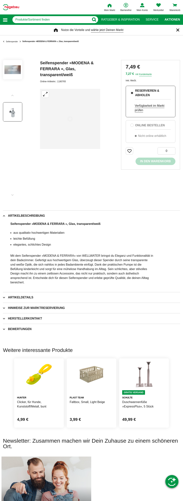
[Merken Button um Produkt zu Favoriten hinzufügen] (129, 151)
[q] (51, 19)
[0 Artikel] (166, 151)
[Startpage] (11, 7)
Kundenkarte (145, 74)
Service (152, 19)
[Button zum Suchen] (94, 19)
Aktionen (172, 19)
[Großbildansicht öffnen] (70, 119)
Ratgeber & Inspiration (120, 19)
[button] (5, 19)
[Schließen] (178, 30)
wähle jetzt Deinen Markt (107, 29)
